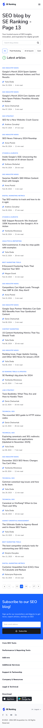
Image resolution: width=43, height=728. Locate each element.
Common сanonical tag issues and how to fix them (20, 483)
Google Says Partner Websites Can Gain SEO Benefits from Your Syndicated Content (21, 311)
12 (17, 586)
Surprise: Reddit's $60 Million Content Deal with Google (20, 179)
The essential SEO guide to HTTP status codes (21, 416)
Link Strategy (8, 390)
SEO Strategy (8, 116)
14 (26, 586)
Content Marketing (10, 329)
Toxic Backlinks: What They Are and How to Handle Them (19, 395)
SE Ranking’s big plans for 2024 (17, 375)
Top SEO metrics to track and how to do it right (21, 201)
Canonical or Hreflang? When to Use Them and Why (19, 504)
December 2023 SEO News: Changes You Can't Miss (20, 462)
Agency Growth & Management (15, 521)
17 (34, 586)
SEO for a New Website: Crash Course (20, 119)
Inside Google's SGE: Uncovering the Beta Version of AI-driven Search (19, 158)
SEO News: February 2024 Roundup (19, 138)
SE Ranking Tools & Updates (14, 372)
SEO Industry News (10, 68)
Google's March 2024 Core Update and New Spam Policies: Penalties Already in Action (20, 98)
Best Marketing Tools (11, 262)
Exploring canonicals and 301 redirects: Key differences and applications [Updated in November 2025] (21, 439)
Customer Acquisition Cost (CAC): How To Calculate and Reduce (20, 568)
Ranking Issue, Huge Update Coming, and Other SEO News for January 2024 (20, 355)
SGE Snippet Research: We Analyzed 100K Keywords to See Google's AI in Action (20, 223)
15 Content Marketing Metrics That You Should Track (21, 334)
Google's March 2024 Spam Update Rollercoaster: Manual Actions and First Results (21, 74)
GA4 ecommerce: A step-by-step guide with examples (21, 246)
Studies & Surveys (10, 153)
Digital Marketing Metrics (13, 196)
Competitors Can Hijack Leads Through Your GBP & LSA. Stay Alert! (20, 289)
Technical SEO (8, 411)
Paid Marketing (15, 51)
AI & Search (29, 51)
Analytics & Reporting (12, 241)
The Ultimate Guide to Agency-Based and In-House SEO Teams (20, 526)
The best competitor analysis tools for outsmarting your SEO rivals (20, 547)
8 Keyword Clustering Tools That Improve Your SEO (18, 267)
